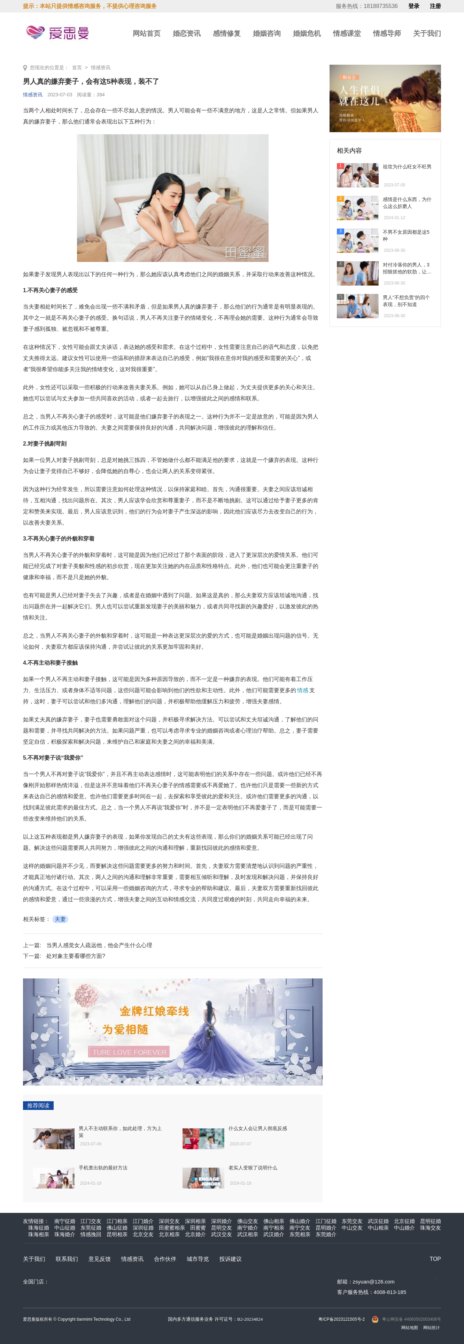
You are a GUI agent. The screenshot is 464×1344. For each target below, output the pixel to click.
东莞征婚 (90, 1228)
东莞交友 (352, 1221)
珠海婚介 (64, 1234)
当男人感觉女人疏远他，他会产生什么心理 (99, 945)
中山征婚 (64, 1228)
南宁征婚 (64, 1221)
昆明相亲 (117, 1234)
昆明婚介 (326, 1228)
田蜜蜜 (198, 1228)
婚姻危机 (307, 33)
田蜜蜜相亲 (172, 1228)
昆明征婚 (430, 1221)
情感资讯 (100, 67)
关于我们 (427, 33)
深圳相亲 (195, 1221)
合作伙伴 (165, 1259)
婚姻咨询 (267, 33)
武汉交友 (221, 1234)
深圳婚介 (221, 1221)
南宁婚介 (247, 1228)
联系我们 (67, 1259)
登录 (413, 6)
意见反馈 (99, 1259)
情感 (302, 690)
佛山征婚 (117, 1228)
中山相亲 (378, 1228)
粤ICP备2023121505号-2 (341, 1319)
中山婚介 (404, 1228)
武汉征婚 (378, 1221)
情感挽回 (90, 1234)
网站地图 (409, 1327)
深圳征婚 (143, 1228)
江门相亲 (117, 1221)
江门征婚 (326, 1221)
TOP (435, 1259)
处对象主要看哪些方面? (75, 956)
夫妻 (60, 919)
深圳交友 (169, 1221)
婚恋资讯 (187, 33)
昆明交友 (221, 1228)
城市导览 (198, 1259)
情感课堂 (347, 33)
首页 (77, 67)
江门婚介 (143, 1221)
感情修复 (227, 33)
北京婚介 (195, 1234)
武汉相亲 (247, 1234)
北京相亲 (169, 1234)
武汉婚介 (273, 1234)
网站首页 (147, 33)
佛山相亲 (273, 1221)
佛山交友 (247, 1221)
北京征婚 (404, 1221)
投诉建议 (230, 1259)
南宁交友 (299, 1228)
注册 (435, 6)
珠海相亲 (38, 1234)
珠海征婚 (38, 1228)
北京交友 (143, 1234)
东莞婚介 (326, 1234)
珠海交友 (430, 1228)
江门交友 (90, 1221)
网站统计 (431, 1327)
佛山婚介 (299, 1221)
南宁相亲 (273, 1228)
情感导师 (387, 33)
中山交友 (352, 1228)
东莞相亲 (299, 1234)
